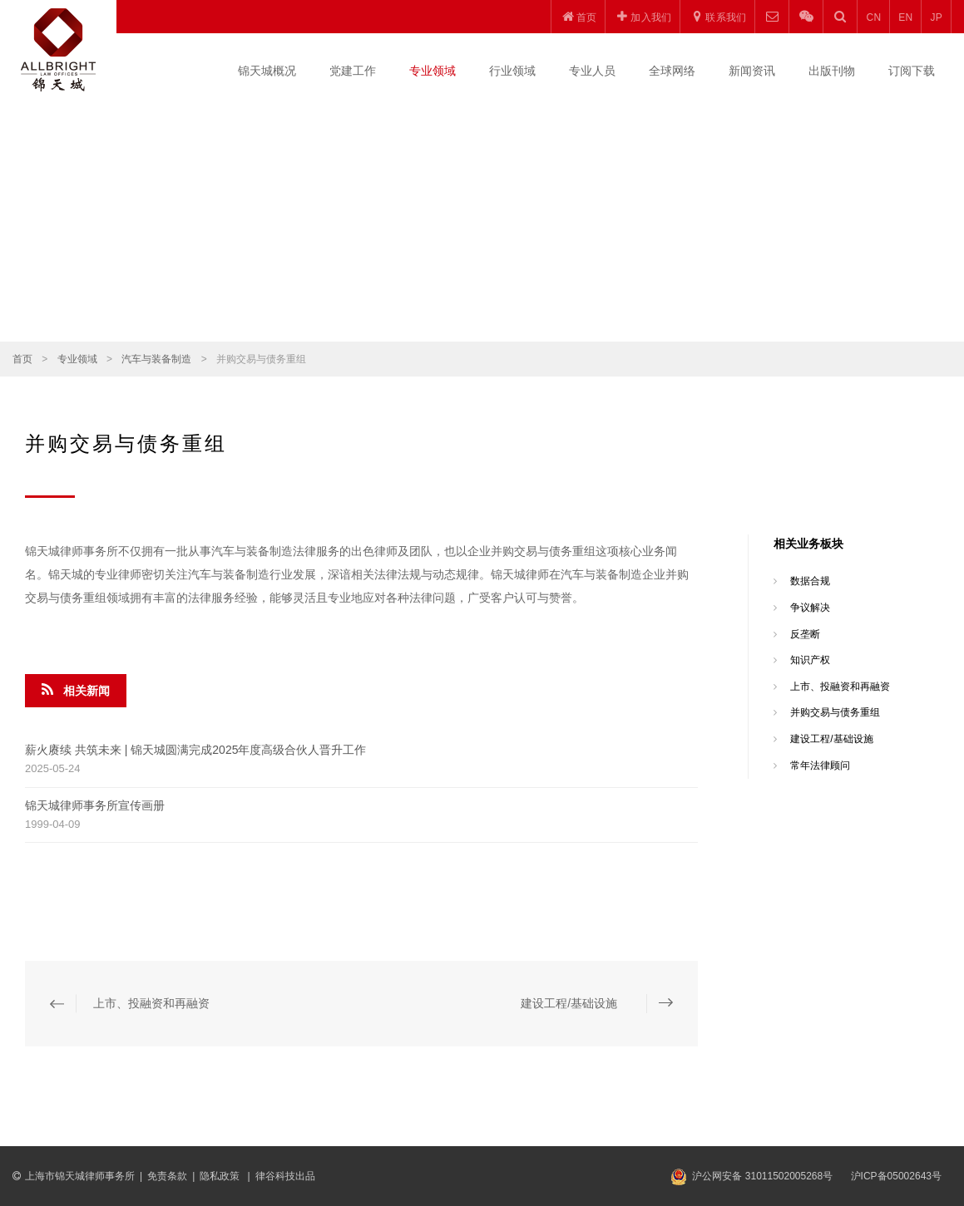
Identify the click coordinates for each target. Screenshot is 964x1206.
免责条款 (167, 1176)
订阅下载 (911, 70)
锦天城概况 (267, 70)
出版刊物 (831, 70)
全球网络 (672, 70)
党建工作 (352, 70)
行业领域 (512, 70)
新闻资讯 (752, 70)
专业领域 (432, 70)
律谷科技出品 (285, 1176)
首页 (22, 359)
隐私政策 (221, 1176)
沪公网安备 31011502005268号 (762, 1176)
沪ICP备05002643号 (896, 1176)
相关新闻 (76, 689)
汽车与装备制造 (156, 359)
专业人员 (592, 70)
